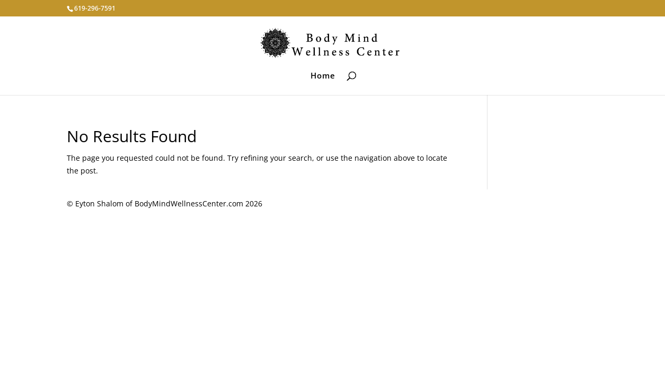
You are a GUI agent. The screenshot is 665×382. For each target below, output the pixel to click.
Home (323, 76)
